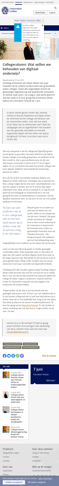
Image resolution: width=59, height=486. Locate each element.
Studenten (18, 2)
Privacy (6, 474)
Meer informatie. (45, 478)
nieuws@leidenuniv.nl (17, 332)
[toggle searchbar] (55, 8)
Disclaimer (36, 461)
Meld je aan (50, 380)
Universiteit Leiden (7, 2)
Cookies (35, 457)
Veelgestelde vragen (11, 453)
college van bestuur (12, 344)
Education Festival (30, 305)
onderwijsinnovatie (12, 348)
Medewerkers (28, 2)
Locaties (6, 461)
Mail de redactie (49, 355)
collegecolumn (30, 344)
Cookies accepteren (13, 482)
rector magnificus (30, 348)
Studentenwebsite (7, 33)
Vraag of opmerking (40, 453)
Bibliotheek (50, 2)
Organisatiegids (39, 2)
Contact (6, 457)
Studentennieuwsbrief (41, 470)
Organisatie (7, 470)
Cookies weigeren (38, 482)
